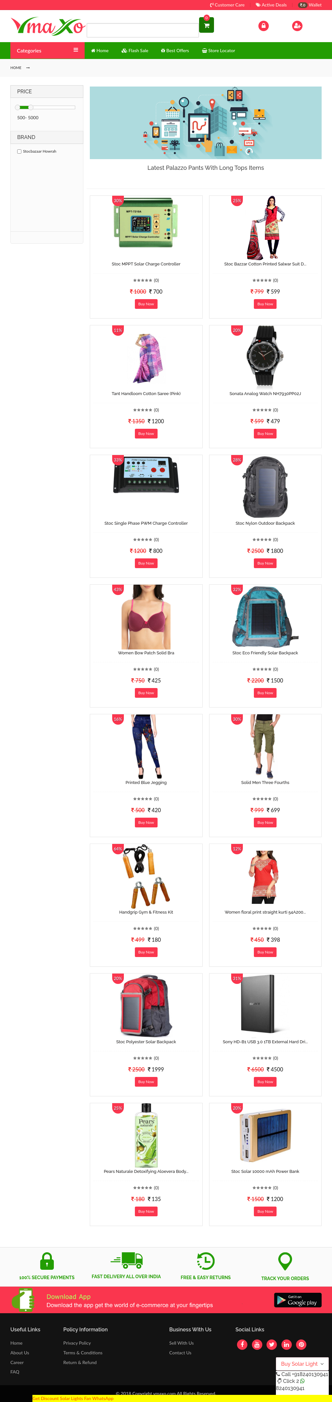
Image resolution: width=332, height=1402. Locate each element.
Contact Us (180, 1352)
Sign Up (305, 25)
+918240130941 (310, 1374)
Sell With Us (181, 1343)
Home (16, 1343)
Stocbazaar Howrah (36, 151)
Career (17, 1362)
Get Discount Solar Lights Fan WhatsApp (72, 1398)
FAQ (14, 1371)
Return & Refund (80, 1362)
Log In (270, 25)
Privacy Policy (77, 1343)
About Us (19, 1352)
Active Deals (271, 4)
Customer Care (227, 4)
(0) (156, 280)
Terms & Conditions (82, 1352)
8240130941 (290, 1388)
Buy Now (146, 303)
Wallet (310, 4)
